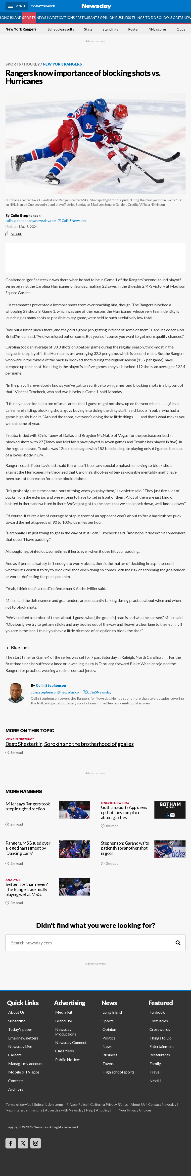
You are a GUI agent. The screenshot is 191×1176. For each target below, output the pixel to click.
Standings (110, 29)
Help (89, 1110)
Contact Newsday (162, 1104)
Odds (181, 29)
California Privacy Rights (109, 1104)
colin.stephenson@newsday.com (30, 220)
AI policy (102, 1110)
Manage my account (25, 1063)
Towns (108, 1063)
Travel (154, 1072)
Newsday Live (20, 1046)
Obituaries (158, 1020)
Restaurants (87, 18)
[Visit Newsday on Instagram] (35, 1143)
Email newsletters (23, 1038)
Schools (164, 18)
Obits (178, 18)
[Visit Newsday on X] (23, 1143)
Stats (88, 29)
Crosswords (159, 1029)
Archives (15, 1089)
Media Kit (63, 1012)
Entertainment (161, 1046)
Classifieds (64, 1050)
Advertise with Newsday (64, 1110)
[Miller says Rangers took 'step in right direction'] (47, 816)
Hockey (32, 64)
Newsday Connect (71, 1042)
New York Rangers (21, 29)
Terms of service (18, 1104)
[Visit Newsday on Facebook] (10, 1143)
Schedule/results (61, 29)
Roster (133, 29)
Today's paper (20, 1029)
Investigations (61, 18)
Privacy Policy (77, 1104)
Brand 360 (64, 1020)
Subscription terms (49, 1104)
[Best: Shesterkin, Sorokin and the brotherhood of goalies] (95, 744)
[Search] (178, 942)
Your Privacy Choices (135, 1110)
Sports (29, 18)
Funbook (157, 1012)
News (41, 18)
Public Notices (68, 1059)
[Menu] (16, 6)
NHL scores (158, 29)
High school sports (118, 1072)
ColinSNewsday (72, 220)
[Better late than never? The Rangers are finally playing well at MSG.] (47, 893)
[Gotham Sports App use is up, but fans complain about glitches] (143, 816)
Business (123, 18)
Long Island (11, 18)
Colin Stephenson (51, 685)
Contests (16, 1080)
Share (13, 234)
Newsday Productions (65, 1031)
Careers (15, 1054)
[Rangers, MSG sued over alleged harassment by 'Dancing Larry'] (47, 855)
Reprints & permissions (24, 1110)
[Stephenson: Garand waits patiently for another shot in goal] (143, 855)
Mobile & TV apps (24, 1072)
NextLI (155, 1080)
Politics (108, 1038)
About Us (16, 1012)
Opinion (107, 18)
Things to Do (144, 18)
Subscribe (16, 1020)
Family (155, 1063)
